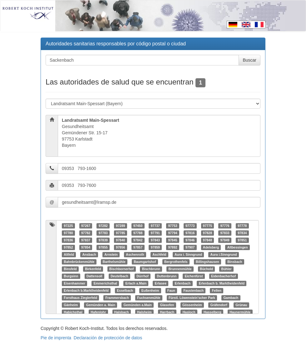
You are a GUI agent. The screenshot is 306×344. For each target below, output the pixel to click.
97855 (103, 247)
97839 (103, 240)
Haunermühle (240, 312)
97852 (68, 247)
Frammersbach (117, 298)
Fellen (216, 290)
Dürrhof (142, 276)
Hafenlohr (98, 312)
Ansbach (89, 254)
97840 (120, 240)
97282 (103, 226)
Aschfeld (159, 254)
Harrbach (167, 312)
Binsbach (234, 262)
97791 (155, 233)
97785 (120, 233)
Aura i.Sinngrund (223, 254)
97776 (224, 226)
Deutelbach (119, 276)
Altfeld (69, 254)
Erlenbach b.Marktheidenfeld (86, 290)
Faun (171, 290)
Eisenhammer (74, 283)
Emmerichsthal (105, 283)
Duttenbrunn (166, 276)
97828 (207, 233)
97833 (224, 233)
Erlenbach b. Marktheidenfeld (221, 283)
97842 (137, 240)
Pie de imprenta (56, 337)
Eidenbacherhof (223, 276)
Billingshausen (207, 262)
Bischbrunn (151, 269)
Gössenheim (192, 305)
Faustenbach (193, 290)
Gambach (230, 298)
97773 (190, 226)
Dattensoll (94, 276)
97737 (155, 226)
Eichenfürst (194, 276)
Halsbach (121, 312)
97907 (190, 247)
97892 (172, 247)
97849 (224, 240)
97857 (137, 247)
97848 (207, 240)
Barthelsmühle (114, 262)
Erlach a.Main (135, 283)
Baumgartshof (145, 262)
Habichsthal (73, 312)
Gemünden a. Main (100, 305)
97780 (68, 233)
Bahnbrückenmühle (79, 262)
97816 (190, 233)
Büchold (206, 269)
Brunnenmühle (180, 269)
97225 (68, 226)
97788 (137, 233)
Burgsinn (71, 276)
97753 (172, 226)
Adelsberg (211, 247)
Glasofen (167, 305)
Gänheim (71, 305)
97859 (155, 247)
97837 (85, 240)
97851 (242, 240)
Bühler (226, 269)
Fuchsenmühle (148, 298)
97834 (242, 233)
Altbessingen (237, 247)
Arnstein (111, 254)
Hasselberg (212, 312)
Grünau (241, 305)
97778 (242, 226)
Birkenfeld (93, 269)
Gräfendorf (218, 305)
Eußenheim (150, 290)
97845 (172, 240)
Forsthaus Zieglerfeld (80, 298)
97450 (137, 226)
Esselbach (125, 290)
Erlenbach (182, 283)
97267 (85, 226)
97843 (155, 240)
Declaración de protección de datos (108, 337)
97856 (120, 247)
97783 (103, 233)
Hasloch (189, 312)
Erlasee (160, 283)
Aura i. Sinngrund (188, 254)
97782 (85, 233)
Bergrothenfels (176, 262)
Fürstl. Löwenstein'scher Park (192, 298)
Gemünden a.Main (138, 305)
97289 (120, 226)
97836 (68, 240)
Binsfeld (70, 269)
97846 (190, 240)
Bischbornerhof (121, 269)
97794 (172, 233)
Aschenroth (135, 254)
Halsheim (144, 312)
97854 (85, 247)
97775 (207, 226)
